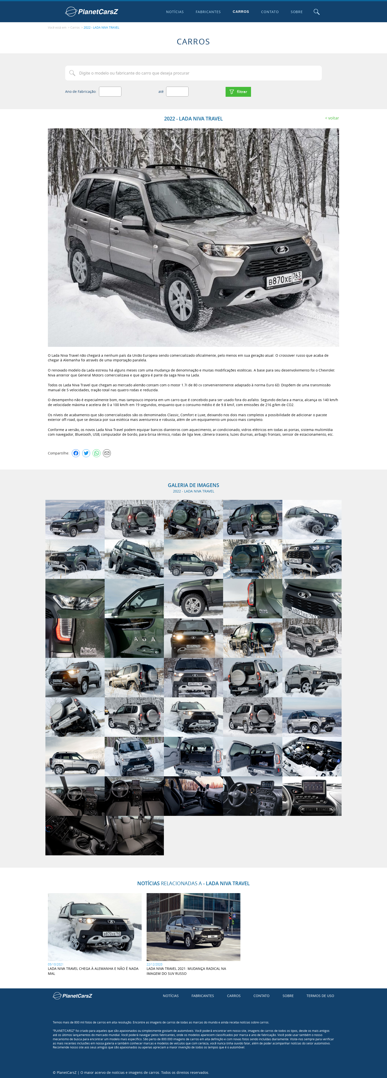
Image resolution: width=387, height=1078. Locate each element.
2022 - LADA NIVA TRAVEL (101, 27)
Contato (269, 11)
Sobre (296, 11)
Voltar (333, 117)
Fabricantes (208, 11)
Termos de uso (320, 995)
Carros (240, 12)
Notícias (175, 11)
